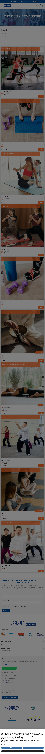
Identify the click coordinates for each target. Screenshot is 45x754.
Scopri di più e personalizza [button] (22, 751)
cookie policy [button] (21, 737)
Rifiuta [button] (11, 747)
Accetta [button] (33, 747)
